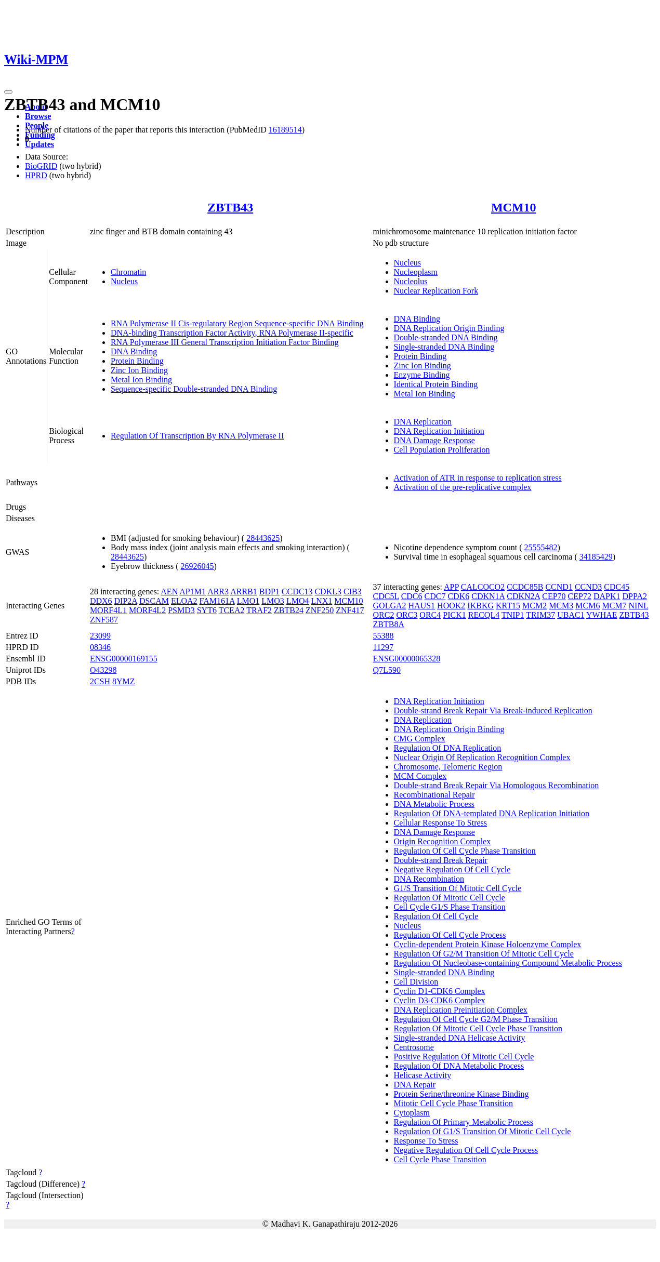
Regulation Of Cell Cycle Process (450, 935)
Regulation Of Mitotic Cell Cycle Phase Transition (478, 1028)
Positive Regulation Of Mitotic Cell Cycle (464, 1056)
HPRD (36, 175)
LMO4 (297, 600)
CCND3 (588, 586)
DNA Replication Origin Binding (449, 328)
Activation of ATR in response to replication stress (478, 477)
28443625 (263, 538)
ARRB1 (243, 591)
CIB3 (353, 591)
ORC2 (383, 614)
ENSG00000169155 (123, 658)
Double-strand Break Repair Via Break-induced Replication (493, 710)
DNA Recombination (429, 878)
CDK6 (458, 596)
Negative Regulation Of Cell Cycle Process (466, 1150)
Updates (39, 144)
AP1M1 (192, 591)
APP (451, 586)
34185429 (596, 556)
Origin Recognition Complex (442, 841)
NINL (639, 605)
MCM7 (614, 605)
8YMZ (123, 681)
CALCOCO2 (483, 586)
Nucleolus (411, 281)
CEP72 (579, 596)
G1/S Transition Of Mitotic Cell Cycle (458, 888)
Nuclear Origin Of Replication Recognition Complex (482, 757)
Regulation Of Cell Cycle (436, 916)
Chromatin (128, 272)
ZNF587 (104, 619)
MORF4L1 (108, 610)
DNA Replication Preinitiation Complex (460, 1009)
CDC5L (386, 596)
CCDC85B (525, 586)
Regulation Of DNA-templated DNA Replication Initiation (491, 813)
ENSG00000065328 (407, 658)
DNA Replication (423, 421)
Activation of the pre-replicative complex (463, 487)
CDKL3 (327, 591)
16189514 (285, 129)
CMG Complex (419, 738)
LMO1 (248, 600)
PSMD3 (181, 610)
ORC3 (406, 614)
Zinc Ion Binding (139, 370)
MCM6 (587, 605)
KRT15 (508, 605)
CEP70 (553, 596)
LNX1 (321, 600)
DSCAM (154, 600)
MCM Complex (420, 776)
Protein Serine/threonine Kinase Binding (461, 1094)
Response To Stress (426, 1140)
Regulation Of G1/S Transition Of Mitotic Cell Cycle (482, 1131)
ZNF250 (320, 610)
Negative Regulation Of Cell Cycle (452, 869)
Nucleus (124, 281)
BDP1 (269, 591)
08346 (100, 647)
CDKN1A (488, 596)
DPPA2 (635, 596)
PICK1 (454, 614)
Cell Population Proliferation (442, 449)
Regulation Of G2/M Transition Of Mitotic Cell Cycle (484, 953)
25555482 (541, 547)
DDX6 (101, 600)
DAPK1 (607, 596)
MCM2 (534, 605)
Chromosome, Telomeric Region (448, 766)
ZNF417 (350, 610)
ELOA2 (184, 600)
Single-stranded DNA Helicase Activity (459, 1037)
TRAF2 (259, 610)
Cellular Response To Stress (440, 822)
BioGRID (41, 166)
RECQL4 (483, 614)
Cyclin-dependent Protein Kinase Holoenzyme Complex (488, 944)
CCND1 (558, 586)
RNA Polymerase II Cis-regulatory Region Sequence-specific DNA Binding (237, 323)
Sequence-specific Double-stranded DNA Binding (194, 388)
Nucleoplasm (416, 272)
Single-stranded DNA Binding (444, 346)
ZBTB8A (388, 624)
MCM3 (561, 605)
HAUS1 (421, 605)
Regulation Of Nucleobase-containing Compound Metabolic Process (508, 963)
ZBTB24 (288, 610)
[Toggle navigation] (8, 92)
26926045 (197, 566)
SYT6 (207, 610)
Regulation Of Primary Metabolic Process (463, 1122)
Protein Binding (137, 360)
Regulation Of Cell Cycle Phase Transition (465, 850)
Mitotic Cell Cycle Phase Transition (453, 1103)
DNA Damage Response (434, 440)
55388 (383, 635)
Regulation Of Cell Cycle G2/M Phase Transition (476, 1019)
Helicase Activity (423, 1075)
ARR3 (218, 591)
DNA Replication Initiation (439, 431)
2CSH (100, 681)
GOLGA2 (389, 605)
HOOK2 (451, 605)
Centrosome (414, 1047)
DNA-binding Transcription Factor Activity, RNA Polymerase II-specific (232, 332)
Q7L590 (387, 670)
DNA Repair (414, 1084)
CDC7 (435, 596)
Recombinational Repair (434, 794)
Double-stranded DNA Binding (446, 337)
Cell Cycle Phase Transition (440, 1159)
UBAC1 (570, 614)
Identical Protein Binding (436, 384)
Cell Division (416, 981)
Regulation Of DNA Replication (447, 747)
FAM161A (217, 600)
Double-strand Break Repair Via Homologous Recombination (496, 785)
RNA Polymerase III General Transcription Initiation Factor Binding (225, 342)
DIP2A (125, 600)
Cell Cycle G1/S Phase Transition (450, 906)
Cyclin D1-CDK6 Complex (439, 991)
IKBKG (480, 605)
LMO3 (272, 600)
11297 (383, 647)
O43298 (103, 670)
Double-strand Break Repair (440, 860)
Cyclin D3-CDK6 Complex (439, 1000)
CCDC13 (297, 591)
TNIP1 (512, 614)
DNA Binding (134, 351)
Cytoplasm (412, 1112)
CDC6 (412, 596)
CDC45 (616, 586)
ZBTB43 (230, 207)
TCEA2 (232, 610)
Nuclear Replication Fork (436, 290)
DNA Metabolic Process (434, 804)
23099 (100, 635)
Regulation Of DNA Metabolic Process (459, 1065)
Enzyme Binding (422, 374)
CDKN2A (523, 596)
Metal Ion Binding (141, 379)
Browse (38, 116)
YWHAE (601, 614)
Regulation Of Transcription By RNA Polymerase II (197, 435)
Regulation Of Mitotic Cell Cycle (449, 897)
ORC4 (430, 614)
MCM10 (513, 207)
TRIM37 (540, 614)
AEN (169, 591)
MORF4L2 (147, 610)
